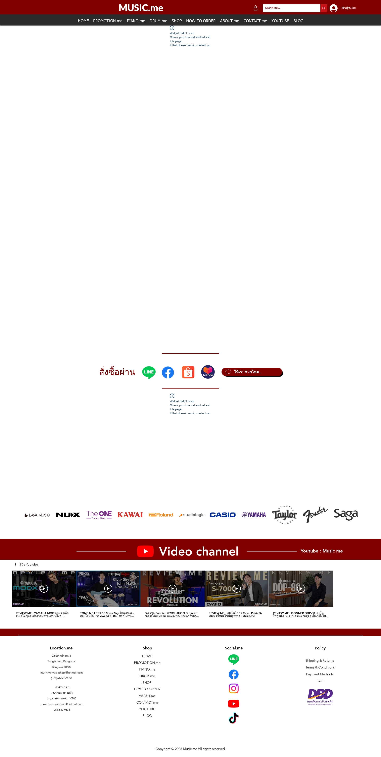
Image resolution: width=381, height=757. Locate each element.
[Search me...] (288, 8)
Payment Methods (320, 674)
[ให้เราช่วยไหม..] (252, 372)
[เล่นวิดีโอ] (44, 589)
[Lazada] (208, 372)
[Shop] (255, 8)
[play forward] (353, 514)
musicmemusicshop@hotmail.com (61, 672)
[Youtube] (233, 703)
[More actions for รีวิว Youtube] (26, 564)
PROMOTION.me (147, 663)
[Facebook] (168, 372)
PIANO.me (147, 669)
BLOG (147, 716)
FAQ (320, 681)
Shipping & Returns (319, 660)
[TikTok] (233, 718)
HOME (147, 656)
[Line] (149, 372)
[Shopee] (188, 372)
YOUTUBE (147, 709)
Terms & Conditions (320, 667)
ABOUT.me (147, 696)
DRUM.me (147, 676)
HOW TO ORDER (147, 689)
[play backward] (29, 514)
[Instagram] (233, 688)
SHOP (147, 683)
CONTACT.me (147, 702)
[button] (26, 564)
